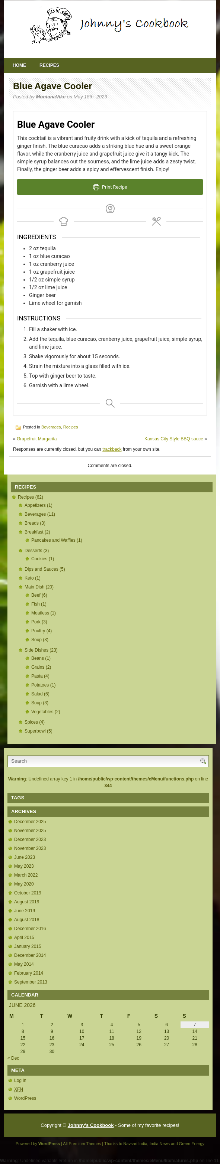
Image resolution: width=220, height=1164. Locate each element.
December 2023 (30, 839)
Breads (32, 523)
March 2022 (26, 875)
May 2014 (24, 964)
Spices (31, 722)
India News (160, 1143)
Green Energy (191, 1143)
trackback (111, 449)
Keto (29, 578)
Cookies (39, 558)
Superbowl (35, 731)
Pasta (37, 676)
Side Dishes (36, 650)
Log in (20, 1080)
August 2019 (26, 901)
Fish (35, 604)
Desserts (33, 550)
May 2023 (24, 866)
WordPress (25, 1098)
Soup (36, 639)
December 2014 (30, 955)
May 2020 (24, 884)
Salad (37, 694)
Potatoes (40, 685)
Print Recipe (110, 187)
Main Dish (34, 587)
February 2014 (28, 973)
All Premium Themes (82, 1143)
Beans (37, 658)
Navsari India (135, 1143)
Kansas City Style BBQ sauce (173, 438)
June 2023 (24, 857)
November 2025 (30, 830)
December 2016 (30, 928)
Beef (36, 595)
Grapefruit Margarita (37, 438)
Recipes (49, 65)
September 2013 (30, 982)
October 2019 (27, 893)
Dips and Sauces (41, 569)
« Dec (13, 1058)
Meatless (40, 613)
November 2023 (30, 848)
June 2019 (24, 910)
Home (19, 65)
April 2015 (24, 937)
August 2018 (26, 919)
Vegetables (42, 711)
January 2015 (27, 946)
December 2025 (30, 821)
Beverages (51, 427)
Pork (36, 622)
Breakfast (34, 532)
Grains (37, 667)
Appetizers (35, 505)
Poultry (38, 630)
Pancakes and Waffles (53, 540)
